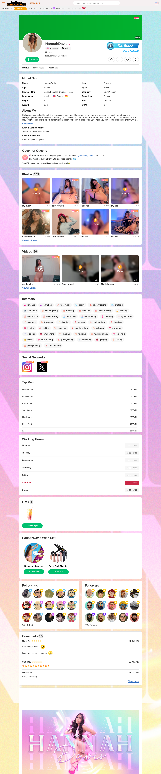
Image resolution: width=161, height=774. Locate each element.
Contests (60, 9)
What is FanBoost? (131, 51)
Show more (27, 124)
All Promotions (47, 8)
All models (7, 9)
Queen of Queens (85, 156)
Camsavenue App (75, 8)
